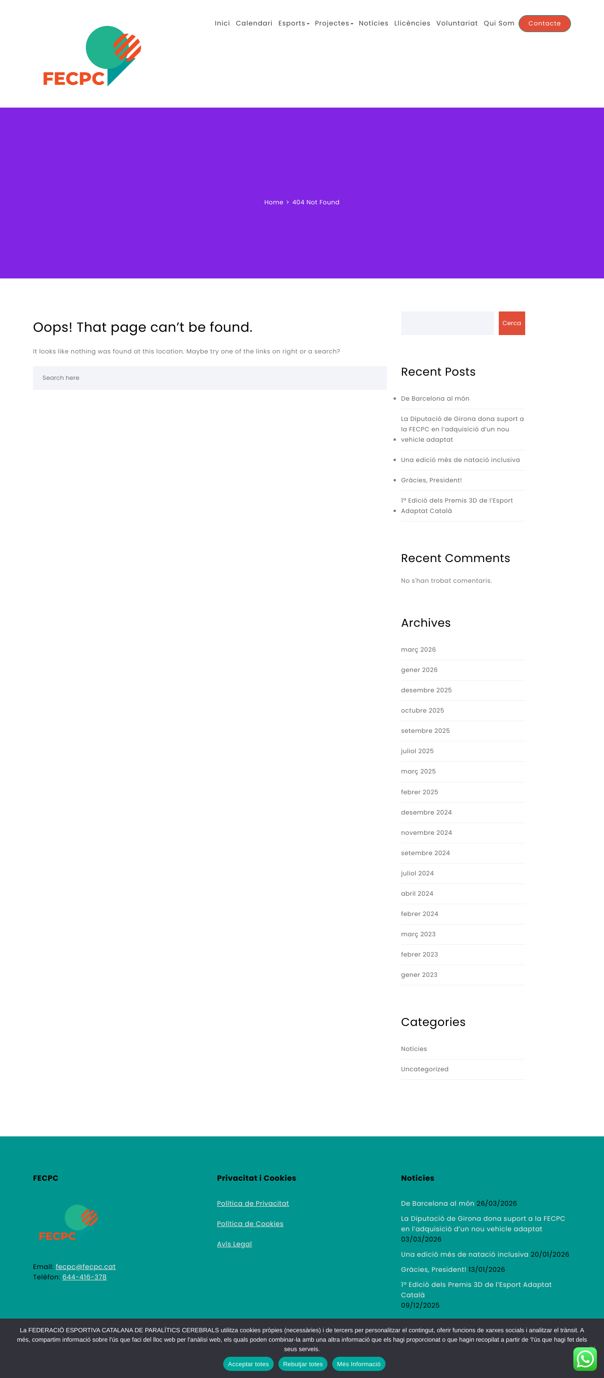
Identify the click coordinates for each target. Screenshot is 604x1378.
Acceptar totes (248, 1364)
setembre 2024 (425, 853)
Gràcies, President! (431, 480)
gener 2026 (419, 669)
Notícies (374, 23)
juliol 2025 (417, 751)
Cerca (512, 323)
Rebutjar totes (303, 1364)
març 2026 (418, 649)
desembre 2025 (426, 690)
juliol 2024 (417, 873)
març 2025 (418, 771)
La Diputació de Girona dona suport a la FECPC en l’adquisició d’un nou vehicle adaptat (462, 429)
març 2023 (418, 934)
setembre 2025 (425, 730)
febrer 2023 (419, 954)
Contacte (544, 23)
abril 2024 (417, 893)
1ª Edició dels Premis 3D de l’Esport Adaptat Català (457, 505)
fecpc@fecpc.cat (86, 1266)
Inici (222, 23)
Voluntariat (457, 23)
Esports (294, 23)
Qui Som (499, 23)
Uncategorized (425, 1069)
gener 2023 (419, 974)
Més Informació (358, 1364)
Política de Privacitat (253, 1203)
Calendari (254, 23)
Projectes (334, 23)
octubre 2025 (423, 710)
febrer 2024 (419, 913)
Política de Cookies (250, 1223)
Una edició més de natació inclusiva (460, 459)
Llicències (412, 23)
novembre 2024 (426, 832)
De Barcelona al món (435, 398)
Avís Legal (234, 1244)
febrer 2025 (419, 792)
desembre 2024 (426, 812)
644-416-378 (84, 1277)
